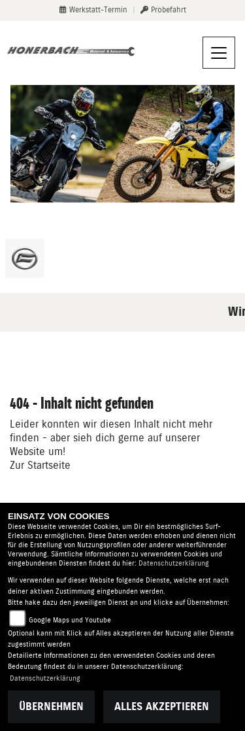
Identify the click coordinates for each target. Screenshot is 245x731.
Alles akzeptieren (161, 706)
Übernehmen (51, 706)
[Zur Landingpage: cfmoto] (24, 258)
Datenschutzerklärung (174, 563)
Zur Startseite (40, 465)
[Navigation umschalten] (219, 53)
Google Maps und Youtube (70, 620)
